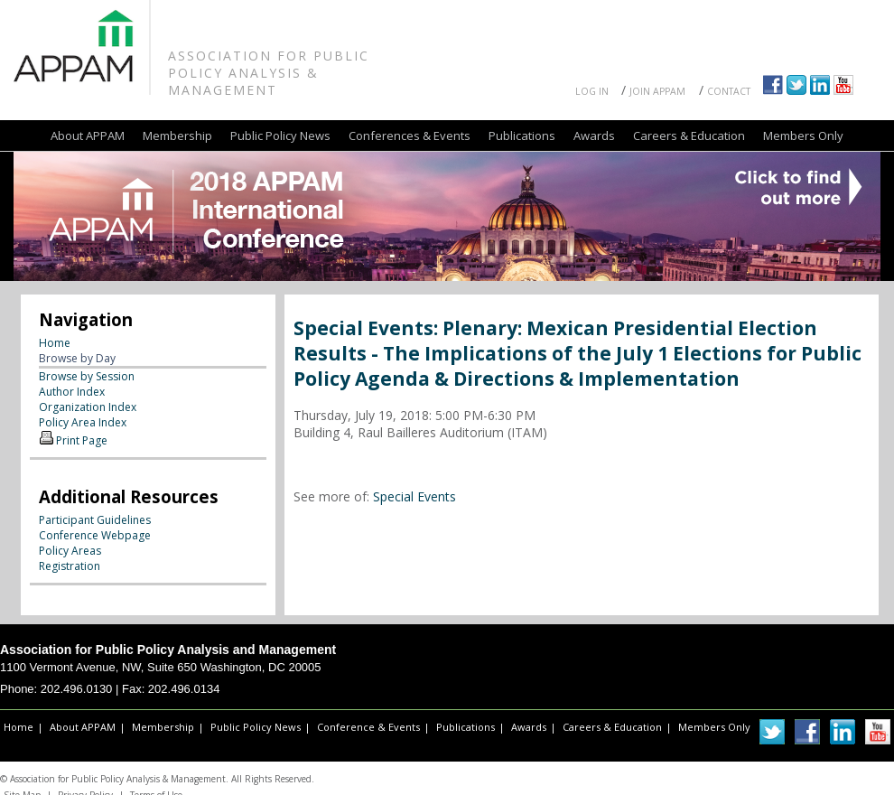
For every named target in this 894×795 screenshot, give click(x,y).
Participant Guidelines (95, 520)
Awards (594, 135)
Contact (728, 91)
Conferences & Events (409, 135)
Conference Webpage (95, 535)
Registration (69, 566)
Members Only (803, 135)
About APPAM (88, 135)
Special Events (414, 496)
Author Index (72, 391)
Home (54, 343)
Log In (592, 91)
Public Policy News (280, 135)
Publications (522, 135)
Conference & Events (368, 727)
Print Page (81, 440)
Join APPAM (657, 91)
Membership (177, 135)
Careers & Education (689, 135)
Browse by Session (87, 376)
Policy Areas (70, 550)
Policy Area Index (82, 422)
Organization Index (87, 407)
